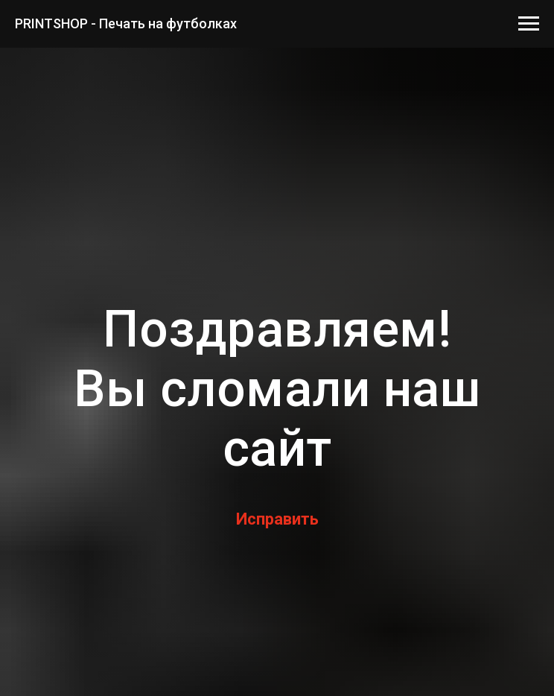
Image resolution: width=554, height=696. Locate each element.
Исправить (277, 519)
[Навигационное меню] (528, 23)
